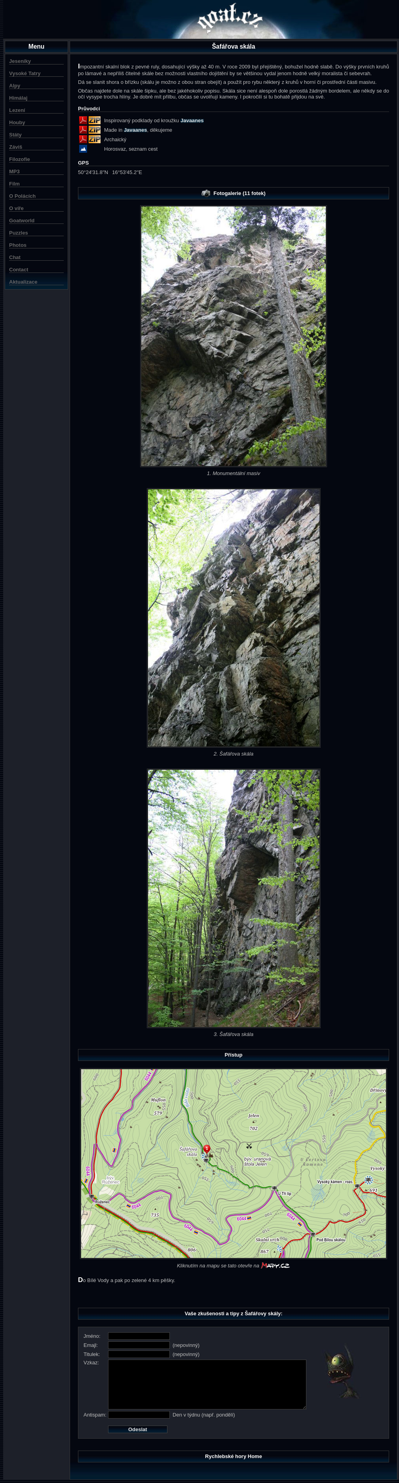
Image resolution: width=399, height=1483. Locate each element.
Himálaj (18, 98)
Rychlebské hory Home (233, 1456)
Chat (15, 257)
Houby (17, 122)
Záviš (15, 147)
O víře (16, 208)
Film (14, 184)
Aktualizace (23, 282)
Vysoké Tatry (25, 73)
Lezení (17, 110)
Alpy (14, 86)
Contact (18, 270)
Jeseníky (20, 61)
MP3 (14, 171)
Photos (18, 245)
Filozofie (19, 159)
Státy (15, 135)
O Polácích (22, 196)
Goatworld (21, 220)
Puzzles (18, 233)
